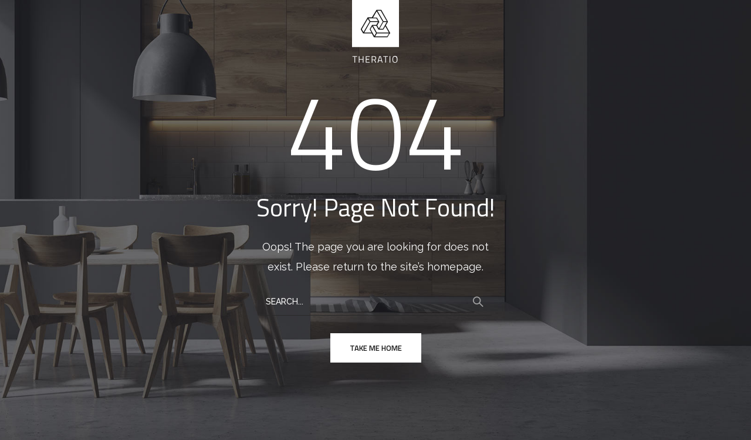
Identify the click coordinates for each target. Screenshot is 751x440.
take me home (376, 348)
